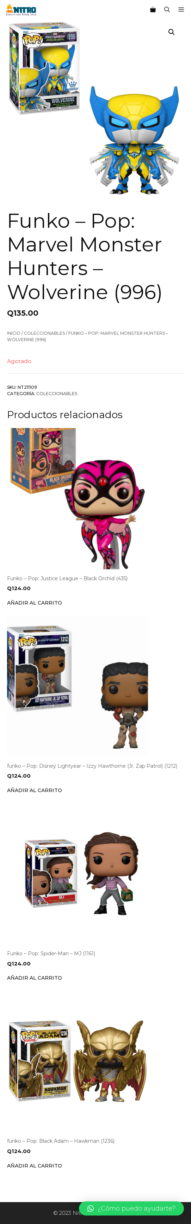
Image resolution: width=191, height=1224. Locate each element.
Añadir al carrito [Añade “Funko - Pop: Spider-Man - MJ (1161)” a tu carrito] (34, 978)
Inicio (13, 333)
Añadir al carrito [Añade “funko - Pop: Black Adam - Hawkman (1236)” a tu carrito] (34, 1166)
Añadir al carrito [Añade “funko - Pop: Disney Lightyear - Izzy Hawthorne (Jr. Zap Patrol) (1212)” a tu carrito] (34, 790)
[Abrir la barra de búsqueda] (167, 10)
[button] (131, 1208)
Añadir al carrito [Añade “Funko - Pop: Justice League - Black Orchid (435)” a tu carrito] (34, 603)
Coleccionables (44, 333)
